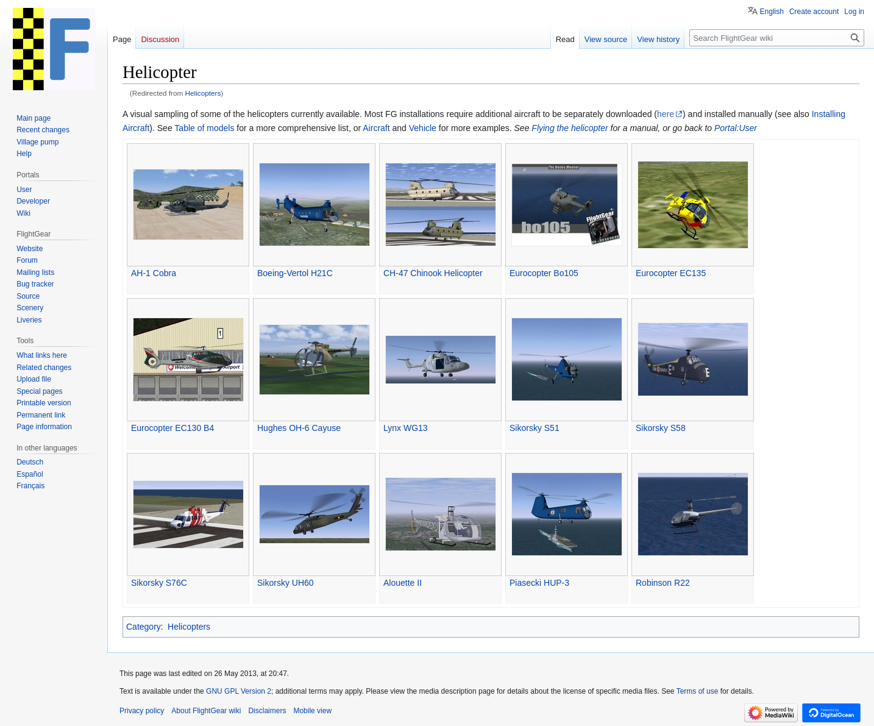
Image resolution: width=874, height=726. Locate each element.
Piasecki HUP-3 (539, 583)
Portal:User (735, 128)
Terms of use (698, 691)
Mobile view (312, 710)
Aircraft (376, 128)
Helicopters (203, 93)
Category (143, 627)
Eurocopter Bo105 (544, 273)
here (665, 114)
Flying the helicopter (569, 128)
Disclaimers (267, 710)
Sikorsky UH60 (285, 583)
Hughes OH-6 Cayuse (299, 428)
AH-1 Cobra (153, 273)
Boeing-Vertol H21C (295, 273)
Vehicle (422, 128)
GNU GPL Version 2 (238, 691)
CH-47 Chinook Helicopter (433, 273)
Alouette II (402, 583)
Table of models (204, 128)
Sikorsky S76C (159, 583)
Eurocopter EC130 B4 (172, 428)
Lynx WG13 (405, 428)
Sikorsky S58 (661, 428)
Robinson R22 (663, 583)
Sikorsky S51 (535, 428)
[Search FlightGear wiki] (776, 37)
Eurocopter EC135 (671, 273)
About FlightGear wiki (206, 710)
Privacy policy (141, 710)
